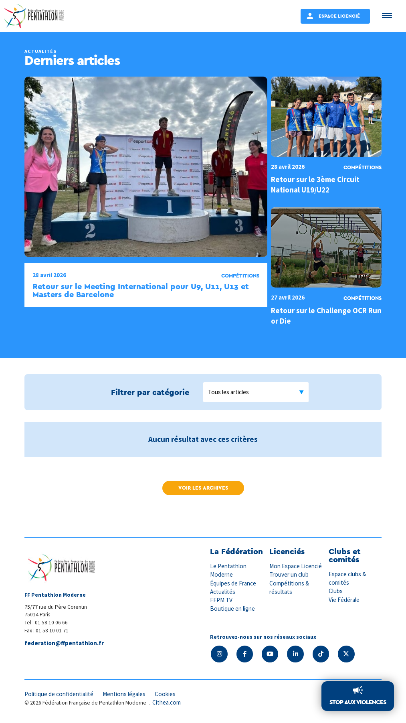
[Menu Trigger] (387, 15)
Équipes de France (233, 583)
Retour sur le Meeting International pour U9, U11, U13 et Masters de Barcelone (140, 290)
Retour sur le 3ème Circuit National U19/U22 (315, 184)
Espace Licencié (339, 15)
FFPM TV (221, 600)
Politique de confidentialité (59, 694)
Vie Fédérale (344, 600)
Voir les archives (203, 487)
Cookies (166, 694)
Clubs (336, 591)
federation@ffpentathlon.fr (64, 643)
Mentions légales (124, 694)
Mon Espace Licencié (295, 566)
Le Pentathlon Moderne (228, 570)
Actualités (223, 591)
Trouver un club (289, 574)
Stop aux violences (357, 702)
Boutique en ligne (232, 608)
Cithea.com (166, 703)
